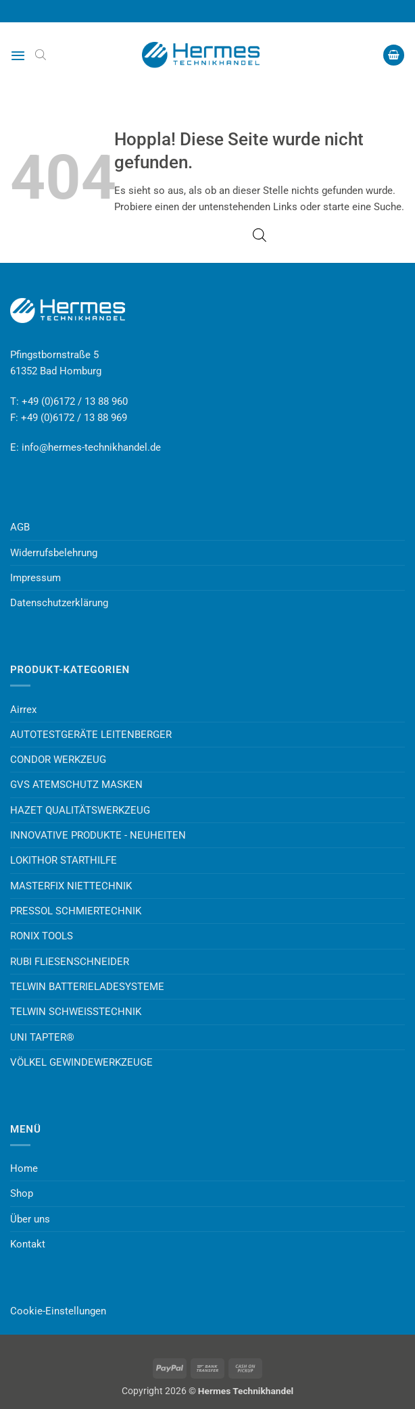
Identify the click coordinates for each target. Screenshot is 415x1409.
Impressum (35, 578)
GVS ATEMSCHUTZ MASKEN (76, 784)
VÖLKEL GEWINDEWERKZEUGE (81, 1062)
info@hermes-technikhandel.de (91, 447)
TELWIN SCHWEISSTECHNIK (75, 1012)
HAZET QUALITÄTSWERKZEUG (80, 810)
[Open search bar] (40, 54)
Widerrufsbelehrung (53, 553)
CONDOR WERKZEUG (58, 759)
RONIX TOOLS (41, 936)
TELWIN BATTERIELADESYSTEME (87, 987)
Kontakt (27, 1244)
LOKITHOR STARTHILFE (63, 860)
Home (24, 1168)
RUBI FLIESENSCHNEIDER (69, 962)
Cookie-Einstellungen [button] (58, 1311)
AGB (20, 527)
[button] (18, 55)
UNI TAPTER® (42, 1037)
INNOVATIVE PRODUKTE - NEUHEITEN (98, 835)
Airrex (23, 709)
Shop (21, 1193)
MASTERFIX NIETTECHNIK (71, 886)
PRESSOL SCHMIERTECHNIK (75, 911)
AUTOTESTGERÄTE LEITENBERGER (91, 734)
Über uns (30, 1219)
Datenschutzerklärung (59, 603)
